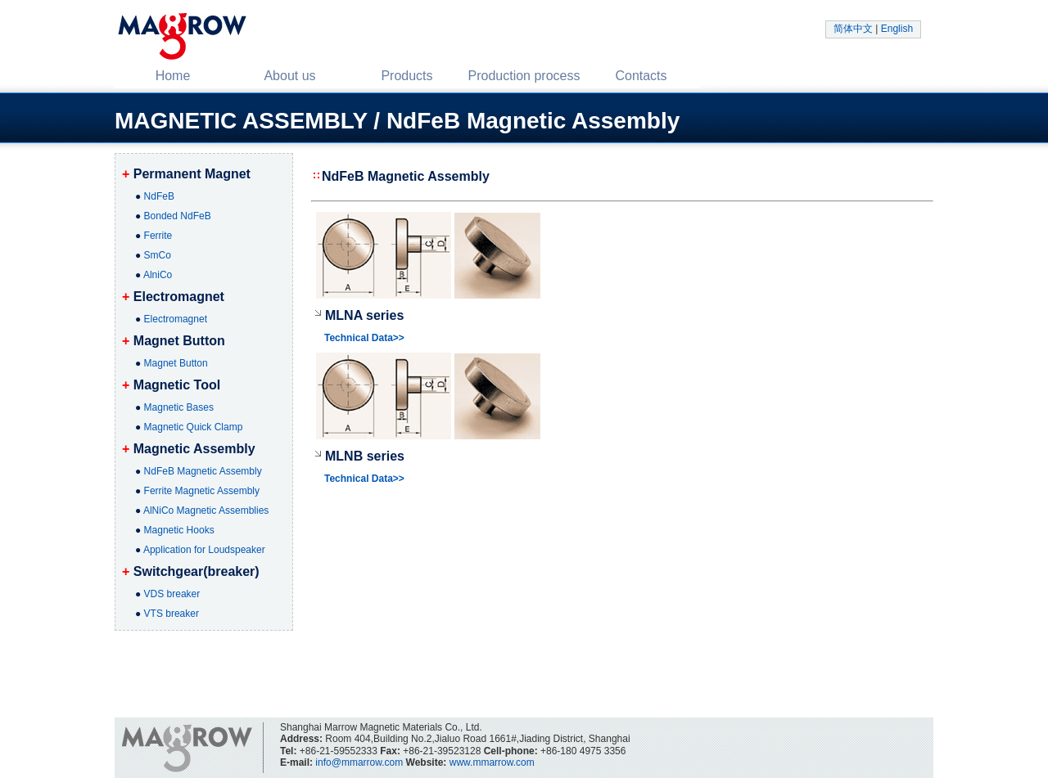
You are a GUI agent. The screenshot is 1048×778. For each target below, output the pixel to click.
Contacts (640, 76)
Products (406, 76)
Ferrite (158, 235)
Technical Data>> (364, 338)
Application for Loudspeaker (204, 549)
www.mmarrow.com (492, 762)
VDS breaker (172, 594)
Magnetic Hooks (179, 530)
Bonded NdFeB (177, 216)
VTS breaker (171, 613)
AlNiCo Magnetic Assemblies (206, 510)
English (897, 28)
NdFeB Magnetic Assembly (203, 471)
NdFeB (159, 196)
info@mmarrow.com (359, 762)
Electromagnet (175, 319)
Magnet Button (176, 363)
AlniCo (157, 275)
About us (289, 76)
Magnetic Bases (179, 407)
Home (173, 76)
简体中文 (853, 28)
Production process (524, 76)
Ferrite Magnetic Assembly (202, 491)
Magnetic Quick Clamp (193, 427)
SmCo (157, 255)
